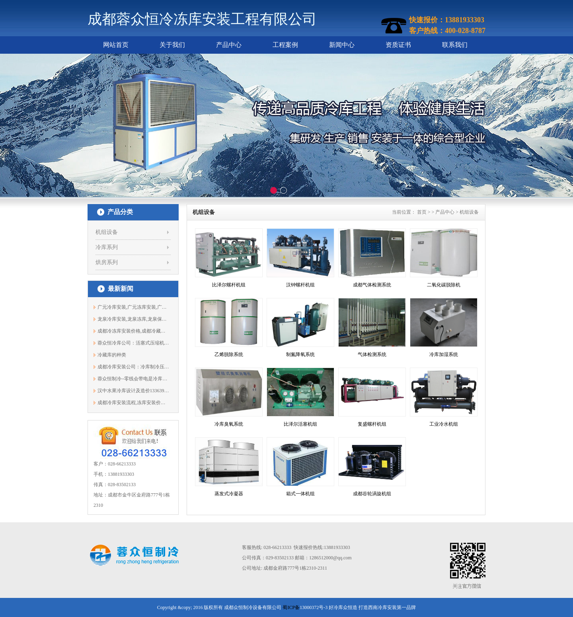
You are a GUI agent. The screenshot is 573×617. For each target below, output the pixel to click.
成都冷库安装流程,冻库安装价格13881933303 (133, 402)
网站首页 (116, 44)
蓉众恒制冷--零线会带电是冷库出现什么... (133, 378)
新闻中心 (342, 44)
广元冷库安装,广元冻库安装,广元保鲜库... (133, 307)
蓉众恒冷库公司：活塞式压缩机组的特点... (133, 343)
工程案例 (285, 44)
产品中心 (229, 44)
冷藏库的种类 (111, 355)
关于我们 (172, 44)
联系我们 (455, 44)
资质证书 (398, 44)
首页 (422, 212)
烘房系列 (107, 262)
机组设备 (107, 232)
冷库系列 (107, 247)
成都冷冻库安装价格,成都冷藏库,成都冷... (133, 331)
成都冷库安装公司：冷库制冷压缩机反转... (133, 367)
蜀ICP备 (291, 607)
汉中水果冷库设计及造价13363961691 (133, 390)
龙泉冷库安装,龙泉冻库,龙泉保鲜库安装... (133, 319)
